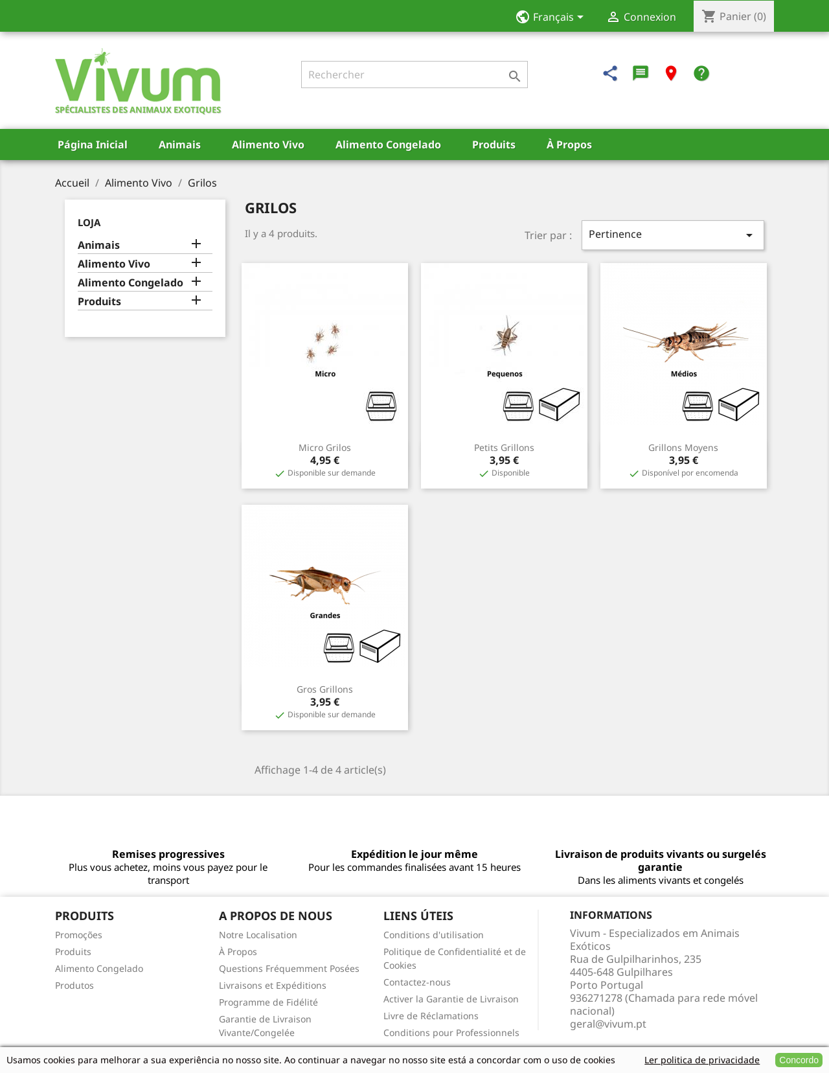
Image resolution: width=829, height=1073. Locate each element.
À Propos (569, 144)
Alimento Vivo (268, 144)
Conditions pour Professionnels (451, 1032)
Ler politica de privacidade (702, 1060)
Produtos (74, 985)
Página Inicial (93, 144)
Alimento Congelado (388, 144)
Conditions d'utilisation (433, 935)
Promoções (78, 935)
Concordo (799, 1060)
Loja (89, 222)
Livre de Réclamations (431, 1016)
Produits (494, 144)
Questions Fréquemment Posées (289, 968)
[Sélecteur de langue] (553, 18)
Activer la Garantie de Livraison (451, 999)
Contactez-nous (417, 982)
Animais (180, 144)
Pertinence (673, 235)
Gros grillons (325, 689)
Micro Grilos (325, 447)
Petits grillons (504, 447)
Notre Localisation (258, 935)
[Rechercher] (414, 74)
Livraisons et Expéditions (272, 985)
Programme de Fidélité (268, 1002)
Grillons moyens (683, 447)
